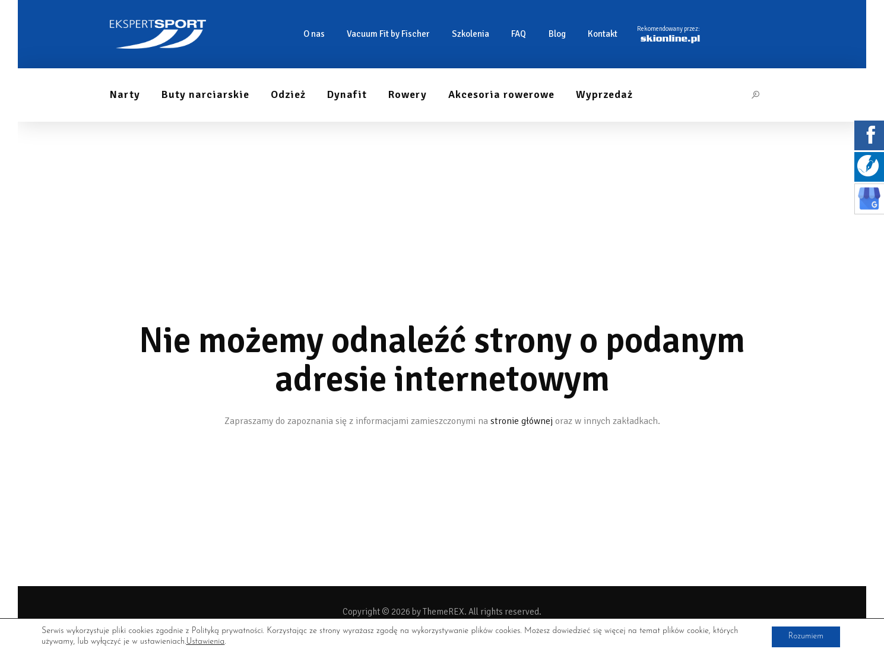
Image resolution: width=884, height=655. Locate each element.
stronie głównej (521, 421)
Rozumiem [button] (804, 636)
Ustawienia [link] (205, 641)
